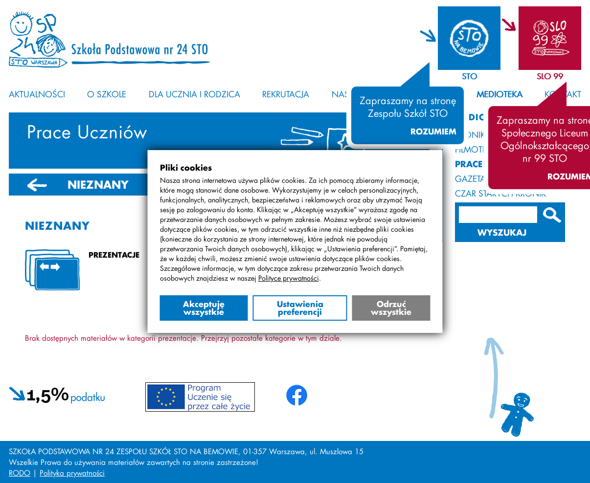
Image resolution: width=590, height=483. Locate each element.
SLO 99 (550, 76)
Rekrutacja (285, 93)
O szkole (106, 93)
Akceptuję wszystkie (204, 308)
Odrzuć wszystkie (391, 308)
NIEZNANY (98, 184)
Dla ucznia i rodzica (194, 93)
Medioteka (499, 93)
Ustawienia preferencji (300, 308)
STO (469, 76)
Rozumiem (433, 131)
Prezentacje (114, 255)
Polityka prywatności (72, 473)
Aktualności (37, 93)
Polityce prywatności (288, 278)
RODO (19, 473)
